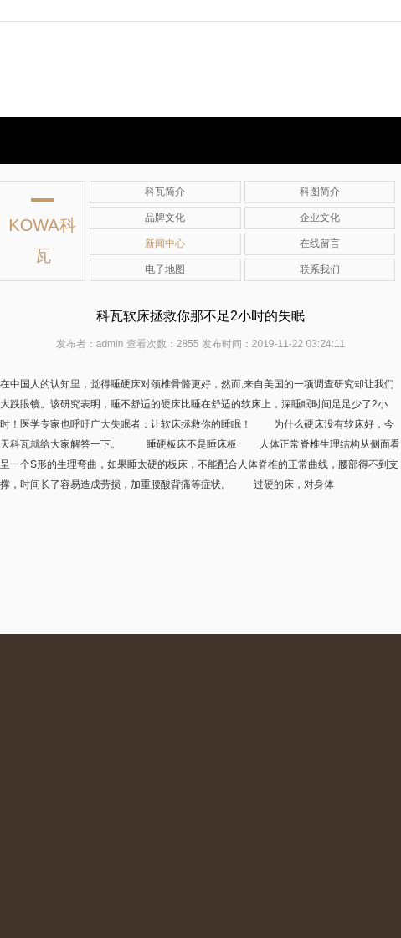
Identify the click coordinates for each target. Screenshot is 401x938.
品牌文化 (165, 217)
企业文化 (320, 217)
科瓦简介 (165, 191)
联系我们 (320, 269)
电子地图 (165, 269)
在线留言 (320, 243)
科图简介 (320, 191)
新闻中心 (165, 243)
